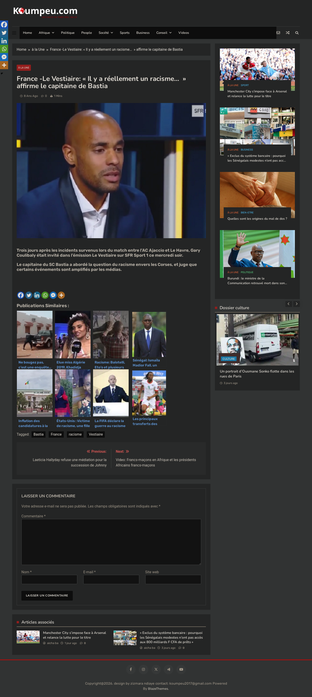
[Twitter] (4, 33)
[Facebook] (4, 25)
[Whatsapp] (4, 49)
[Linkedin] (4, 41)
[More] (4, 65)
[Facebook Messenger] (4, 57)
